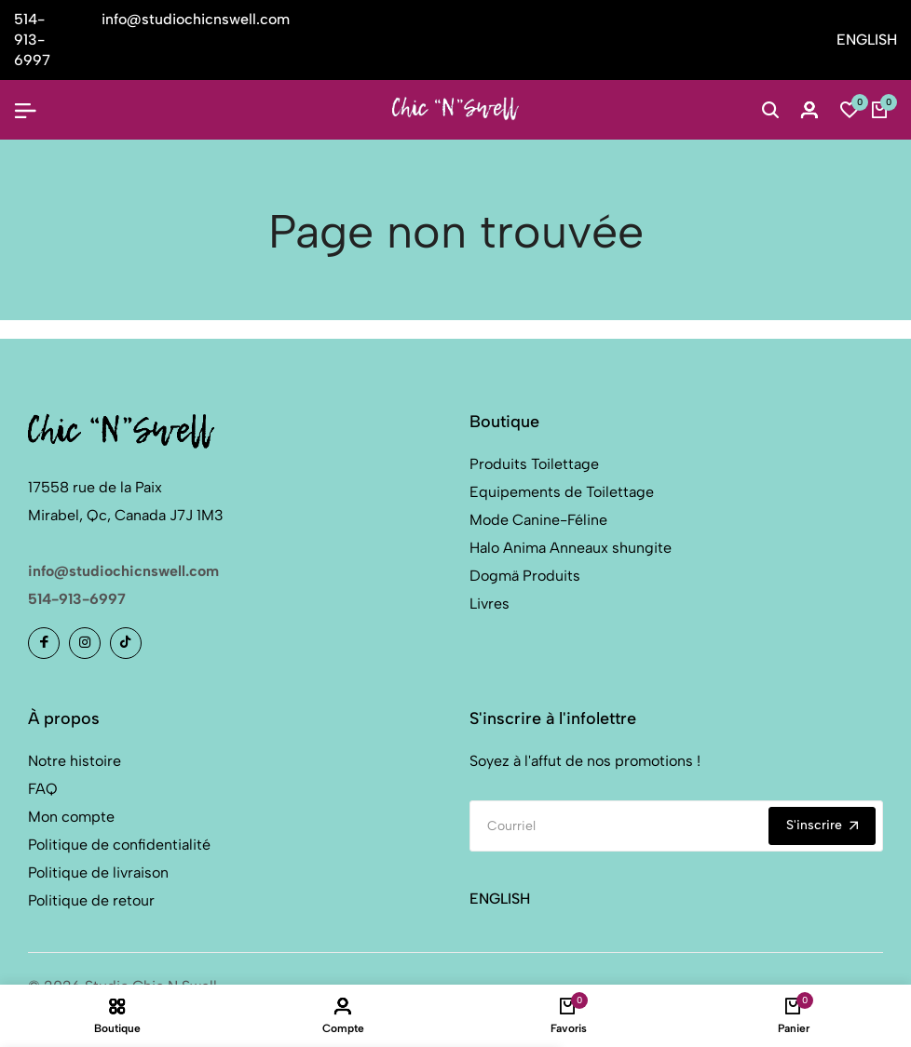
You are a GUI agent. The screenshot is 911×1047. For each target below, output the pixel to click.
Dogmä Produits (524, 575)
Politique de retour (91, 900)
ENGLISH (866, 39)
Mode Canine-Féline (538, 520)
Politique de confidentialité (119, 844)
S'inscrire (822, 825)
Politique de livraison (98, 872)
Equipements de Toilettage (561, 492)
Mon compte (71, 817)
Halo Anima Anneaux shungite (570, 548)
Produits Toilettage (534, 464)
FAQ (43, 789)
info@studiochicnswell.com (123, 571)
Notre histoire (74, 761)
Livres (489, 603)
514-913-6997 (77, 599)
